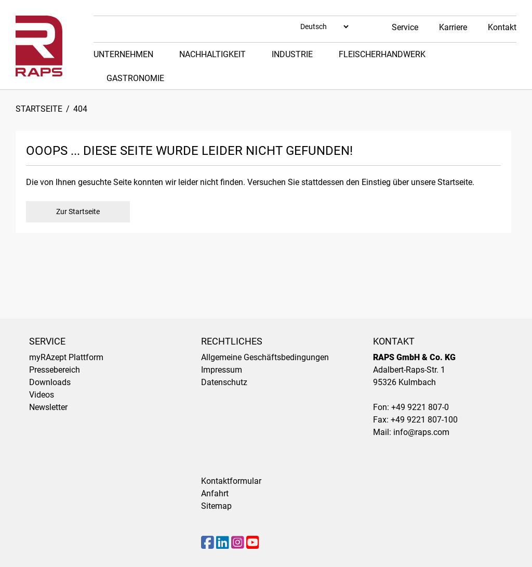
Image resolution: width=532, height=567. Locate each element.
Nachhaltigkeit (212, 54)
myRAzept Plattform (66, 357)
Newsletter (48, 407)
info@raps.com (421, 432)
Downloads (50, 382)
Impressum (221, 370)
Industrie (292, 54)
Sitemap (216, 506)
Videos (41, 395)
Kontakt (502, 27)
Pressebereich (54, 370)
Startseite (39, 109)
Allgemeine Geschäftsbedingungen (265, 357)
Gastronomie (135, 78)
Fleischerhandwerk (382, 54)
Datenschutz (224, 382)
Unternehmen (123, 54)
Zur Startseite (78, 211)
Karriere (453, 27)
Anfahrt (215, 493)
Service (405, 27)
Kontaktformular (231, 481)
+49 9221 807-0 (420, 407)
